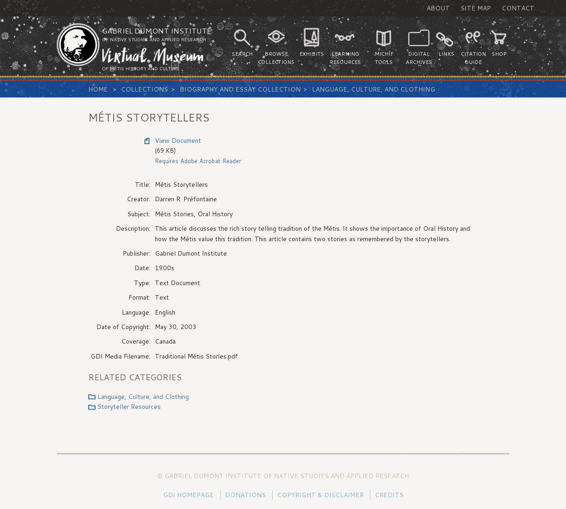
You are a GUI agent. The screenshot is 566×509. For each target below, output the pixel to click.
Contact (518, 8)
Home (98, 89)
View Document (178, 140)
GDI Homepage (188, 494)
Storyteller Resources (129, 406)
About (438, 8)
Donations (245, 494)
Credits (389, 494)
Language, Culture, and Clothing (373, 89)
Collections (144, 89)
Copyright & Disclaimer (320, 494)
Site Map (475, 8)
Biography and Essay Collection (240, 89)
